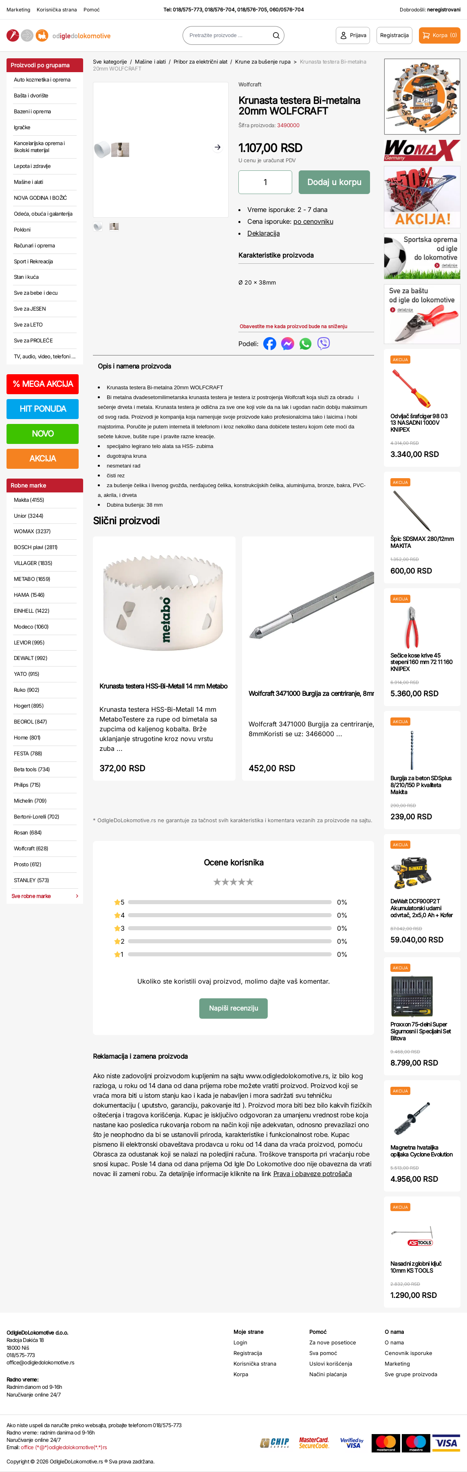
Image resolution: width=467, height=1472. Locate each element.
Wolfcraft (249, 84)
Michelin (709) (30, 800)
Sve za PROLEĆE (33, 340)
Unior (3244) (28, 515)
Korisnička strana (57, 10)
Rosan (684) (28, 832)
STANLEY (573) (31, 880)
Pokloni (22, 229)
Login (240, 1342)
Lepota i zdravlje (32, 166)
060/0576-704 (286, 10)
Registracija (248, 1353)
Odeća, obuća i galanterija (43, 213)
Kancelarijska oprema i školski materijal (39, 147)
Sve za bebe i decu (35, 292)
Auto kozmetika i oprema (42, 79)
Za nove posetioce (332, 1342)
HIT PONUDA (43, 409)
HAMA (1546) (29, 594)
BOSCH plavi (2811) (35, 547)
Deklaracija (263, 233)
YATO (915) (27, 674)
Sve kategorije (110, 61)
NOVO (42, 434)
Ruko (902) (27, 689)
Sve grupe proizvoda (411, 1374)
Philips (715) (27, 784)
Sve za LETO (28, 324)
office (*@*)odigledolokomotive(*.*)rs (64, 1447)
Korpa (241, 1374)
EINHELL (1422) (31, 610)
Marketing (18, 10)
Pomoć (92, 10)
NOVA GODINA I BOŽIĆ (40, 197)
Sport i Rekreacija (33, 261)
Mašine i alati (28, 182)
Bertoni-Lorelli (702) (36, 816)
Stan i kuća (26, 277)
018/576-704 (220, 10)
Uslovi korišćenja (330, 1363)
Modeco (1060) (31, 626)
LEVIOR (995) (29, 642)
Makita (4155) (29, 500)
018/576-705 (252, 10)
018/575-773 (187, 10)
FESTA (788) (28, 753)
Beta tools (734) (32, 769)
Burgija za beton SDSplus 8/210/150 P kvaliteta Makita (420, 785)
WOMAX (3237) (32, 531)
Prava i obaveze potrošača (312, 1174)
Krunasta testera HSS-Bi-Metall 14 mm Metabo (163, 686)
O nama (394, 1342)
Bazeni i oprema (32, 111)
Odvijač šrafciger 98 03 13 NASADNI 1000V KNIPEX (418, 423)
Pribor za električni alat (200, 61)
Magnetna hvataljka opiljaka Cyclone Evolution (421, 1151)
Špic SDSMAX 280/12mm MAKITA (422, 542)
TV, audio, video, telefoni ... (45, 356)
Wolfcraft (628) (31, 848)
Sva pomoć (323, 1353)
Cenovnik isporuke (408, 1353)
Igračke (22, 127)
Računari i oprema (34, 245)
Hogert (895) (29, 705)
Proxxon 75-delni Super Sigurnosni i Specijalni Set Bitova (420, 1031)
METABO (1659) (32, 579)
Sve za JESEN (30, 308)
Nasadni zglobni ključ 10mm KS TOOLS (415, 1267)
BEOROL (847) (30, 721)
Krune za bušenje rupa (262, 61)
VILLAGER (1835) (33, 563)
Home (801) (27, 737)
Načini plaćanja (328, 1374)
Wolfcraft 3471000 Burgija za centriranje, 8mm (313, 693)
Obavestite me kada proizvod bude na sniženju (293, 326)
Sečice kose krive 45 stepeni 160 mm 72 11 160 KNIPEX (421, 662)
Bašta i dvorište (31, 95)
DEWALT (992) (30, 658)
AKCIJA (42, 458)
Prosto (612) (27, 864)
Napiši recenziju (233, 1008)
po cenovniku (313, 221)
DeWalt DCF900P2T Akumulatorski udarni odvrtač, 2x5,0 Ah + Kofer (421, 908)
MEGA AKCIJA (42, 384)
